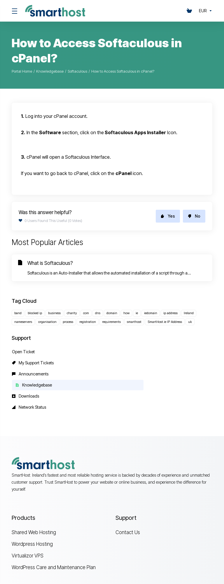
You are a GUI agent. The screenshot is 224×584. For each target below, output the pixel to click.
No (194, 216)
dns (97, 313)
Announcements (158, 351)
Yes (168, 216)
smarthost (134, 322)
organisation (47, 322)
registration (87, 322)
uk (190, 322)
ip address (170, 313)
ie (137, 313)
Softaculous (77, 71)
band (18, 313)
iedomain (150, 313)
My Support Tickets (97, 351)
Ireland (189, 313)
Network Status (157, 362)
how (126, 313)
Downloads (89, 362)
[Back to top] (130, 560)
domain (111, 313)
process (68, 322)
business (54, 313)
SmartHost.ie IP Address (165, 322)
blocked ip (35, 313)
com (86, 313)
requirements (111, 322)
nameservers (23, 322)
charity (72, 313)
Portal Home (22, 71)
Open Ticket (23, 351)
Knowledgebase (50, 71)
